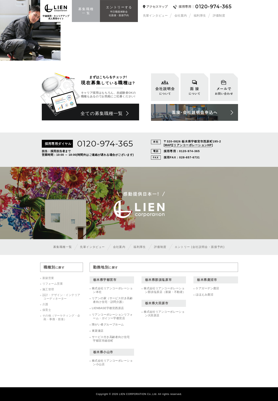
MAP (168, 145)
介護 (45, 304)
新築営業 (48, 278)
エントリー (200, 246)
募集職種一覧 (62, 246)
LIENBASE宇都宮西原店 (108, 308)
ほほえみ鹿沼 (204, 294)
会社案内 (180, 15)
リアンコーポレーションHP (192, 145)
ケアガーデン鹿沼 (207, 288)
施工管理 (48, 289)
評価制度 (219, 15)
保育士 (46, 310)
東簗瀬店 (98, 330)
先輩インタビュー (155, 15)
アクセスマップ (157, 6)
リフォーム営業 (52, 283)
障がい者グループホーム (108, 324)
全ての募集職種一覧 (102, 113)
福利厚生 (200, 15)
